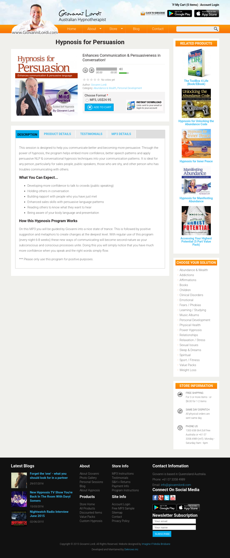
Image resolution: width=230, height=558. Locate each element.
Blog (136, 29)
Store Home (87, 504)
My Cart (180, 4)
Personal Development (129, 88)
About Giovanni (89, 473)
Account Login (209, 4)
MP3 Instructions (123, 473)
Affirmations (188, 280)
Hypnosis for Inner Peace (196, 161)
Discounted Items (91, 512)
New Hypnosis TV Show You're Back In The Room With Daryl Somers (51, 496)
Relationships (189, 335)
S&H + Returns (121, 482)
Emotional (186, 300)
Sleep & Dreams (190, 350)
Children (185, 290)
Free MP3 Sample (123, 508)
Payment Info (120, 486)
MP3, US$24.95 (100, 100)
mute (121, 69)
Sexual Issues (189, 345)
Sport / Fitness (190, 360)
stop (92, 70)
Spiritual (185, 355)
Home (71, 29)
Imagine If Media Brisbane (156, 543)
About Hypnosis (90, 490)
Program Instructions (125, 490)
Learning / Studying (193, 310)
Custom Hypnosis (91, 521)
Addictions (187, 275)
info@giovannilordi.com (176, 485)
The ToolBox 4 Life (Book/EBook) (196, 82)
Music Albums (189, 315)
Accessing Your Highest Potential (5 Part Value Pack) (196, 241)
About (91, 29)
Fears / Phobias (190, 305)
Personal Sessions (91, 482)
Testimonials (120, 477)
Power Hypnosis (191, 330)
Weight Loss (188, 370)
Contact (158, 29)
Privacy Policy (120, 521)
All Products (87, 508)
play (87, 72)
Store (113, 29)
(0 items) (192, 4)
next (104, 76)
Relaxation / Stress (192, 340)
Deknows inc (131, 549)
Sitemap (117, 512)
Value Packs (188, 365)
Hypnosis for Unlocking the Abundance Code (196, 122)
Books (184, 285)
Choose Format (96, 95)
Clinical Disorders (191, 295)
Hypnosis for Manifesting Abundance (196, 199)
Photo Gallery (88, 477)
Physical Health (190, 325)
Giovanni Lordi (99, 84)
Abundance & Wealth (104, 88)
